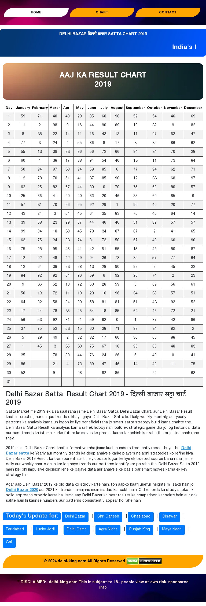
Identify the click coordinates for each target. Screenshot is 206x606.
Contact (168, 12)
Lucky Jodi (45, 529)
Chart (102, 12)
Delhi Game (77, 529)
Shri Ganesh (108, 516)
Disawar (170, 516)
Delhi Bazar (75, 516)
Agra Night (108, 529)
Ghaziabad (140, 516)
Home (36, 12)
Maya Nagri (172, 529)
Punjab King (139, 529)
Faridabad (15, 529)
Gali (9, 542)
